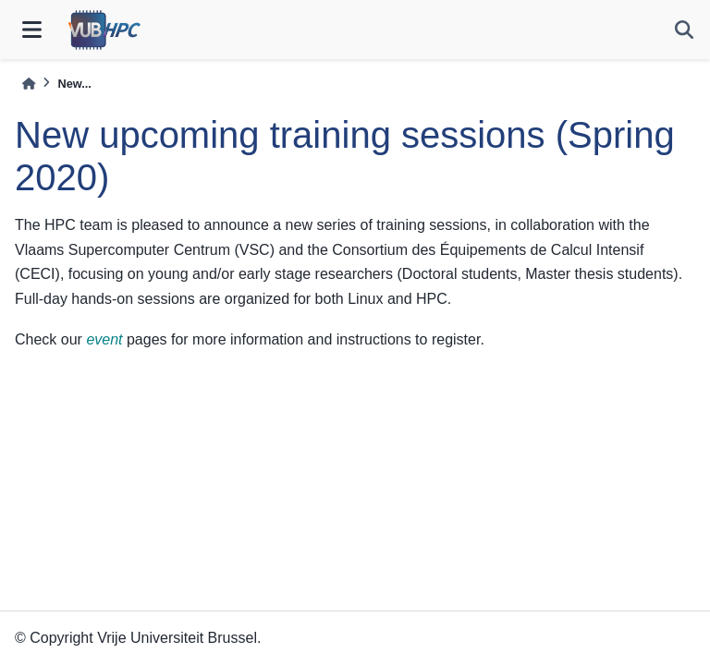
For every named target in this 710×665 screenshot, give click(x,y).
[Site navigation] (32, 29)
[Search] (684, 29)
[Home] (28, 83)
